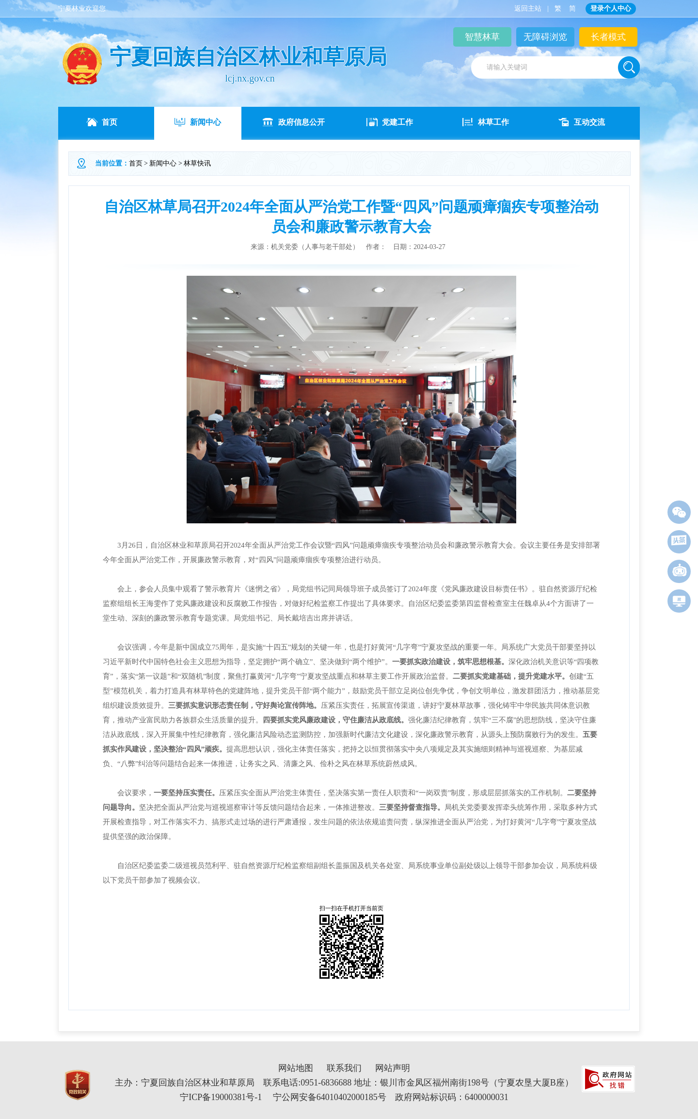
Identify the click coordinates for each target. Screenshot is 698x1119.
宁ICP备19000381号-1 (221, 1097)
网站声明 (392, 1068)
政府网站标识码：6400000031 (451, 1097)
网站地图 (295, 1068)
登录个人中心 (610, 8)
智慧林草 (482, 37)
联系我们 (344, 1068)
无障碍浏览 (545, 37)
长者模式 (608, 37)
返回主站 (527, 8)
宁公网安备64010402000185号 (329, 1097)
